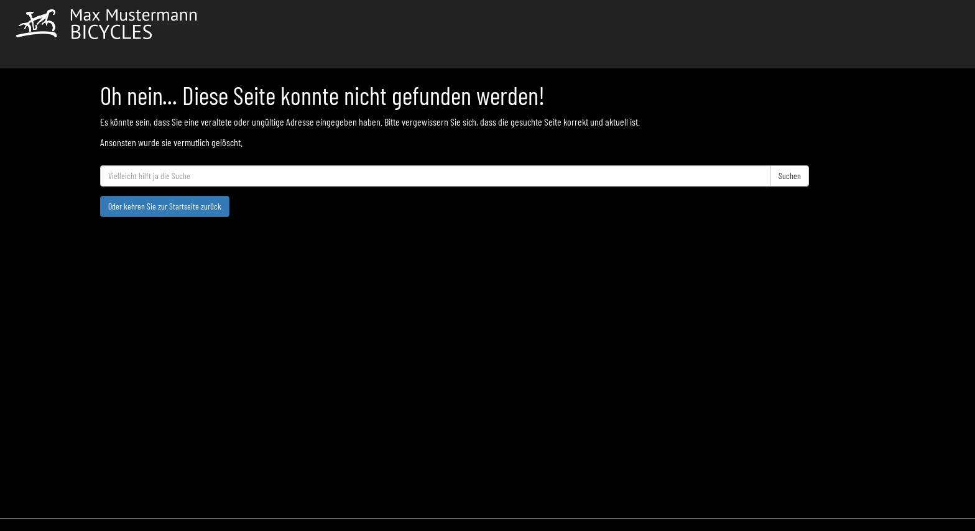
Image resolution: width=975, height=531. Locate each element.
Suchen (790, 175)
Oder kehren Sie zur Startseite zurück (164, 206)
